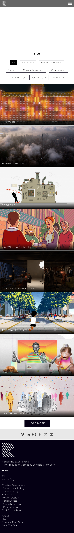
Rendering (8, 479)
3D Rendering (10, 507)
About (5, 516)
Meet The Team (10, 525)
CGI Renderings (11, 491)
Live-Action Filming (13, 488)
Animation (8, 494)
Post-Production (11, 510)
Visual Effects (9, 501)
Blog (4, 519)
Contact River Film (12, 522)
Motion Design (10, 497)
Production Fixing (12, 504)
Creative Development (14, 485)
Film (4, 476)
